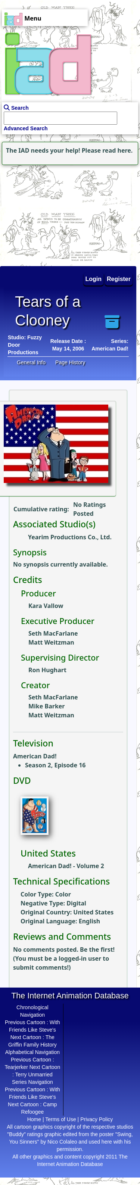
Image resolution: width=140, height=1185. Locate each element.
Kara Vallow (45, 606)
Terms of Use (60, 1119)
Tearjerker (16, 1067)
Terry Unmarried (33, 1075)
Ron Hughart (47, 670)
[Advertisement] (46, 213)
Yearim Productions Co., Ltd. (70, 537)
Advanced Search (26, 128)
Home (34, 1119)
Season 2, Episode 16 (55, 765)
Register (119, 279)
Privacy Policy (96, 1119)
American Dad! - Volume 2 (66, 866)
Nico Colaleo (62, 1142)
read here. (117, 150)
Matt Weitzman (51, 642)
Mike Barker (46, 706)
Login (93, 279)
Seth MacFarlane (53, 633)
